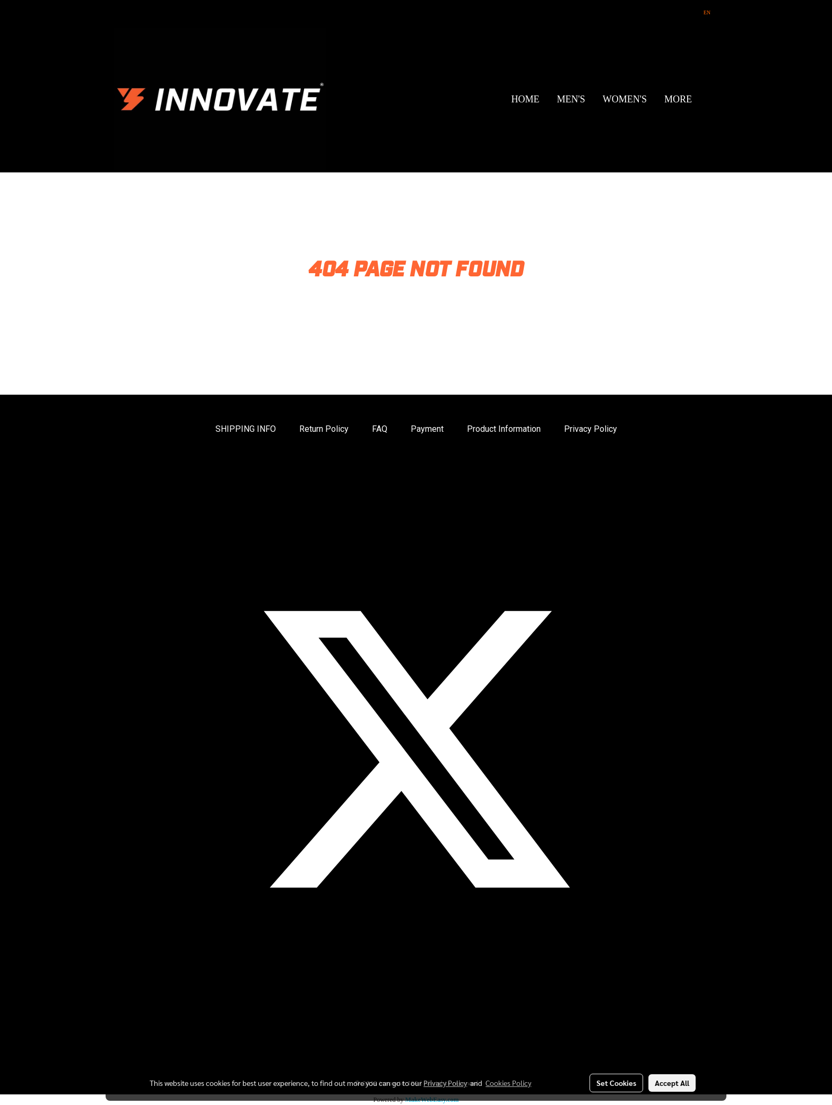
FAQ (379, 429)
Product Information (504, 429)
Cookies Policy (508, 1082)
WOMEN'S (625, 99)
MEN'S (571, 99)
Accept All (672, 1082)
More (678, 99)
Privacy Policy (590, 429)
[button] (710, 99)
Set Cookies (616, 1082)
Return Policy (324, 429)
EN (702, 12)
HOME (525, 99)
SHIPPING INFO (245, 429)
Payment (427, 429)
